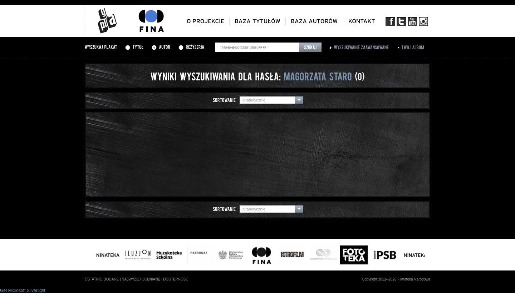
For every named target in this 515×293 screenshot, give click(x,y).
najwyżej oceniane (141, 279)
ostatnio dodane (102, 279)
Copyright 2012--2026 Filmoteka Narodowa (396, 279)
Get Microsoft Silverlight (22, 290)
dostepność (175, 279)
